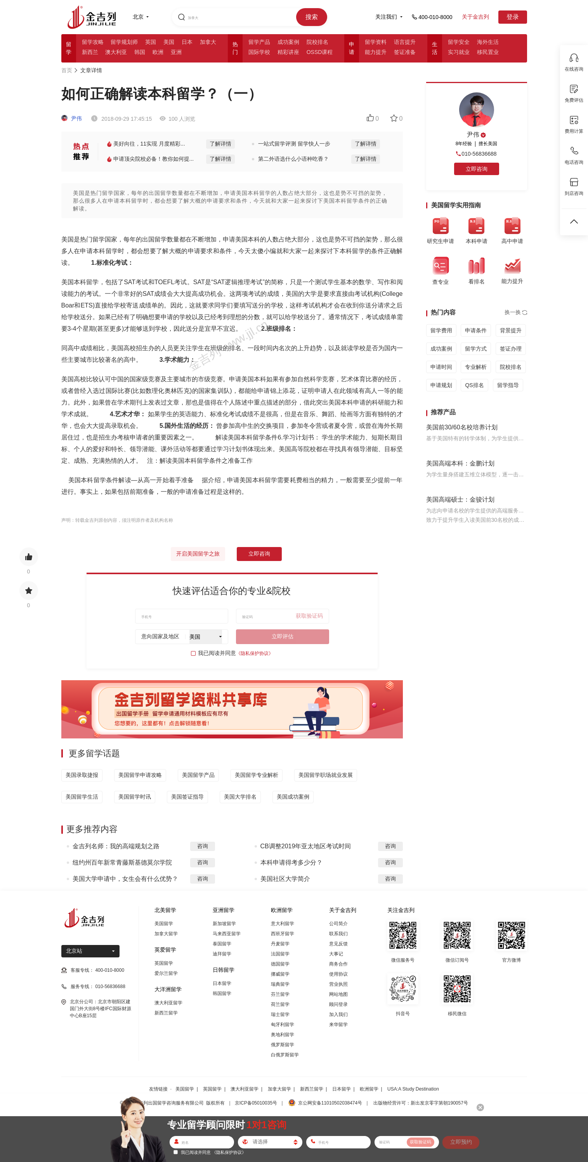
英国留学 (163, 963)
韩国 (139, 52)
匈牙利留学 (282, 1024)
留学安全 (459, 42)
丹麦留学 (280, 944)
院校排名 (317, 42)
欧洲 (158, 52)
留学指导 (508, 385)
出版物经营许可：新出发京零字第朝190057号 (420, 1103)
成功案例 (288, 42)
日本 (187, 42)
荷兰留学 (280, 1004)
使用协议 (338, 974)
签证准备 (405, 52)
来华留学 (338, 1024)
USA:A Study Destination (413, 1089)
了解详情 (220, 144)
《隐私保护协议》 (254, 653)
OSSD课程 (320, 52)
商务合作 (338, 964)
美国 (168, 42)
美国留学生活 (82, 797)
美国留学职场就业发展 (325, 775)
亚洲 (176, 52)
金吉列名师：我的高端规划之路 (116, 846)
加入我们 (338, 1014)
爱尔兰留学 (166, 973)
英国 (150, 42)
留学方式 (476, 349)
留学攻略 (93, 42)
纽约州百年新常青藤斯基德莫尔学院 (122, 862)
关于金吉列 (475, 17)
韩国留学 (222, 993)
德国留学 (280, 964)
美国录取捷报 (82, 775)
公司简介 (338, 923)
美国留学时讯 (134, 797)
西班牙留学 (282, 933)
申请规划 (441, 385)
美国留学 (163, 923)
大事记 (336, 954)
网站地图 (338, 994)
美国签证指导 (187, 797)
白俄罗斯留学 (285, 1055)
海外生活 (488, 42)
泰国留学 (222, 944)
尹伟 (71, 118)
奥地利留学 (282, 1034)
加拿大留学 (166, 933)
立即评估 (282, 636)
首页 (66, 70)
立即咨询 (259, 554)
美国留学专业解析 (256, 775)
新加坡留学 (224, 923)
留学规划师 (124, 42)
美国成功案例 (293, 797)
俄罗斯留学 (282, 1044)
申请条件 (476, 330)
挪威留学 (280, 974)
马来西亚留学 (227, 933)
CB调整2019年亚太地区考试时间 (305, 846)
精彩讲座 (288, 52)
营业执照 (338, 984)
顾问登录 (338, 1004)
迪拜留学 (222, 954)
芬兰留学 (280, 994)
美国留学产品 (198, 775)
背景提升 (511, 330)
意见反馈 (338, 944)
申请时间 (441, 367)
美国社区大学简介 (285, 878)
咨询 (202, 846)
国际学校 (259, 52)
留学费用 (441, 330)
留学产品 (259, 42)
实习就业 (459, 52)
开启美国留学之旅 (198, 554)
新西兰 (90, 52)
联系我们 (338, 933)
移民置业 (488, 52)
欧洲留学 (369, 1089)
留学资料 (376, 42)
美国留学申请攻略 (140, 775)
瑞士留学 (280, 1014)
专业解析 (476, 367)
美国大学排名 (240, 797)
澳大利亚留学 (168, 1003)
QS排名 (474, 385)
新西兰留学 (166, 1013)
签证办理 (511, 349)
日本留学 (222, 983)
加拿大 (208, 42)
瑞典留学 (280, 984)
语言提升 (405, 42)
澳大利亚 (116, 52)
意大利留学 (282, 923)
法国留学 (280, 954)
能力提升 (376, 52)
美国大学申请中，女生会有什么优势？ (125, 878)
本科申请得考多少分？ (291, 862)
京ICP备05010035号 (256, 1103)
